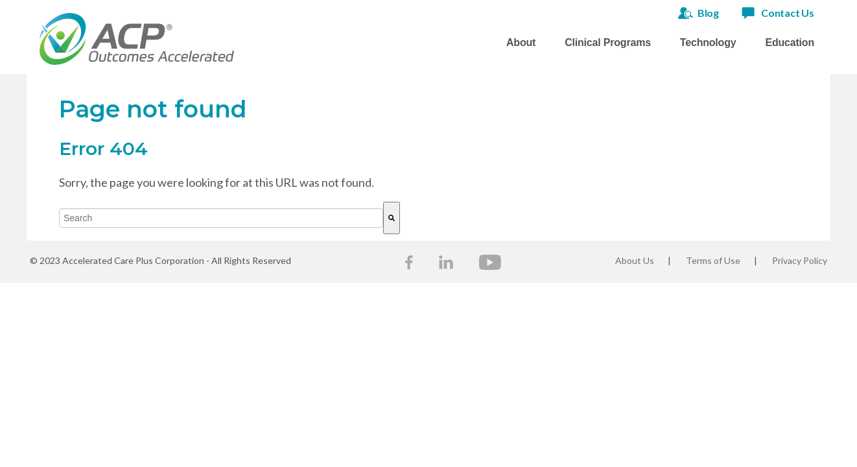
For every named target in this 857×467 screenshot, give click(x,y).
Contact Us (787, 12)
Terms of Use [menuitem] (713, 260)
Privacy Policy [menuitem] (799, 260)
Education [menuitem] (789, 42)
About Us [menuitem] (634, 260)
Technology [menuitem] (708, 42)
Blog (708, 12)
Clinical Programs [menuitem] (608, 42)
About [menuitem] (520, 42)
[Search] (391, 218)
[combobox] (221, 218)
